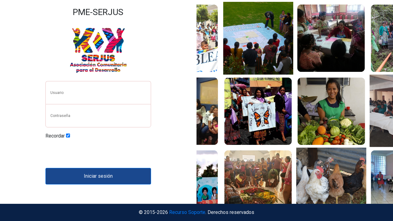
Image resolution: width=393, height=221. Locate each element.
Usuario (57, 93)
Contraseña (60, 116)
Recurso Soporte (187, 212)
